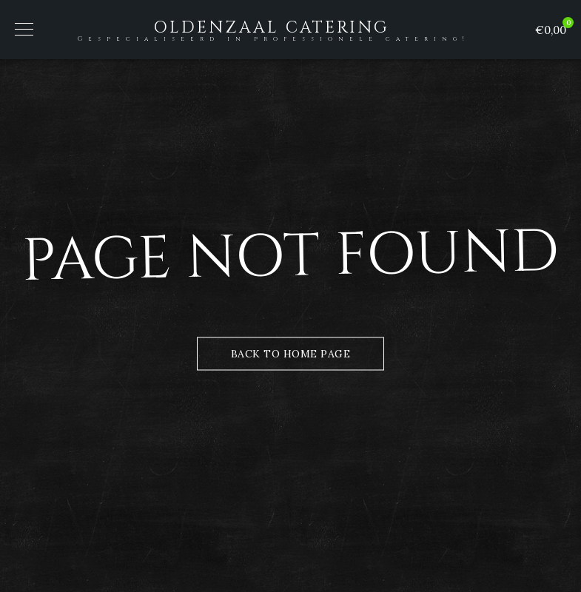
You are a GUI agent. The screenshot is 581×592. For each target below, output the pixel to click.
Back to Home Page (291, 353)
